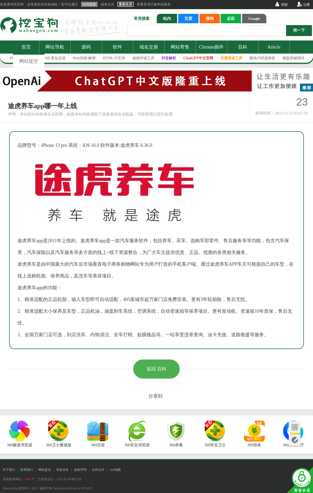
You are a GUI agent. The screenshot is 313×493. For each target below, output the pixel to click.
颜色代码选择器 (262, 58)
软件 (117, 47)
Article (273, 47)
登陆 (284, 5)
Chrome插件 (211, 47)
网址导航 (54, 47)
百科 (242, 47)
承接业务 (62, 470)
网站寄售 (180, 47)
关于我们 (9, 470)
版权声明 (80, 470)
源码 (86, 47)
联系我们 (26, 470)
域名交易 (148, 47)
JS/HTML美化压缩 (50, 58)
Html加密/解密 (84, 58)
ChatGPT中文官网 (198, 58)
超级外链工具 (143, 58)
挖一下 (299, 30)
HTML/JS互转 (114, 58)
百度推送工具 (231, 58)
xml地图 (115, 470)
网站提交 (28, 61)
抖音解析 (168, 58)
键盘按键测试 (293, 58)
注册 (306, 5)
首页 (26, 47)
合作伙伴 (98, 470)
